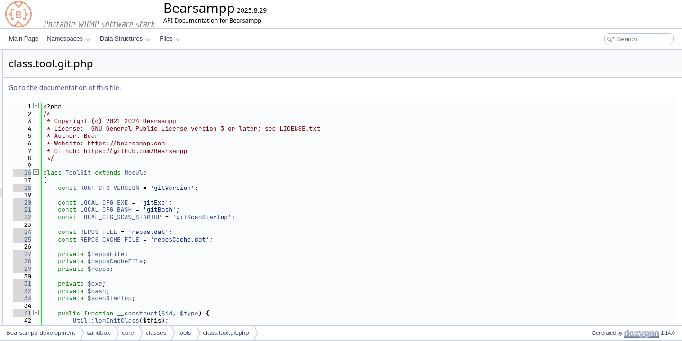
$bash (215, 291)
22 (140, 217)
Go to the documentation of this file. (183, 87)
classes (156, 332)
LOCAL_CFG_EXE (222, 202)
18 (140, 188)
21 (140, 210)
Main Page (23, 38)
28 (140, 261)
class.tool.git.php (226, 332)
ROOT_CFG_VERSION (228, 188)
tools (184, 332)
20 (140, 202)
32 (140, 291)
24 (140, 232)
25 (140, 239)
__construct (255, 313)
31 (140, 283)
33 (140, 298)
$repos (217, 269)
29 (140, 269)
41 (140, 313)
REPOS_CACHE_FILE (228, 239)
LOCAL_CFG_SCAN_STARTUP (239, 217)
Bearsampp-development (40, 332)
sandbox (98, 332)
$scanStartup (228, 298)
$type (307, 313)
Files (170, 38)
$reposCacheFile (233, 261)
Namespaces (68, 38)
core (128, 332)
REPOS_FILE (216, 232)
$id (285, 313)
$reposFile (224, 254)
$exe (213, 283)
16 (140, 173)
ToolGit (197, 173)
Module (254, 173)
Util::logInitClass (224, 320)
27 (140, 254)
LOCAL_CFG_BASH (224, 210)
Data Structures (125, 38)
